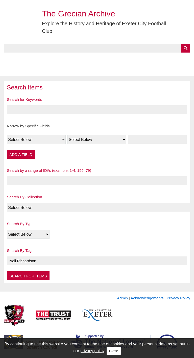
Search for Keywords (24, 99)
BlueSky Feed (17, 70)
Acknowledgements (147, 298)
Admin (122, 298)
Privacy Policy (178, 298)
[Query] (97, 48)
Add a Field (20, 154)
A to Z (85, 58)
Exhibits (110, 58)
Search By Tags (20, 250)
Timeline (138, 58)
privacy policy (92, 351)
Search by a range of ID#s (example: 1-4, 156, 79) (49, 170)
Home (9, 58)
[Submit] (185, 48)
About (29, 58)
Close (113, 351)
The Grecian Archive (78, 13)
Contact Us (165, 58)
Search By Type (20, 224)
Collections (55, 58)
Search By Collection (24, 197)
